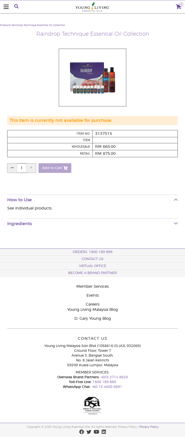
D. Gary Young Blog (92, 318)
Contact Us (93, 259)
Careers (92, 304)
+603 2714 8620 (114, 377)
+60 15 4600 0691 (107, 387)
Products (5, 25)
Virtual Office (92, 266)
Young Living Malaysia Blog (92, 310)
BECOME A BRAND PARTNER (92, 273)
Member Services (92, 286)
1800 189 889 (104, 382)
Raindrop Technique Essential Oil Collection (38, 25)
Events (92, 295)
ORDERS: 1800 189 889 (92, 252)
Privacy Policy (149, 426)
